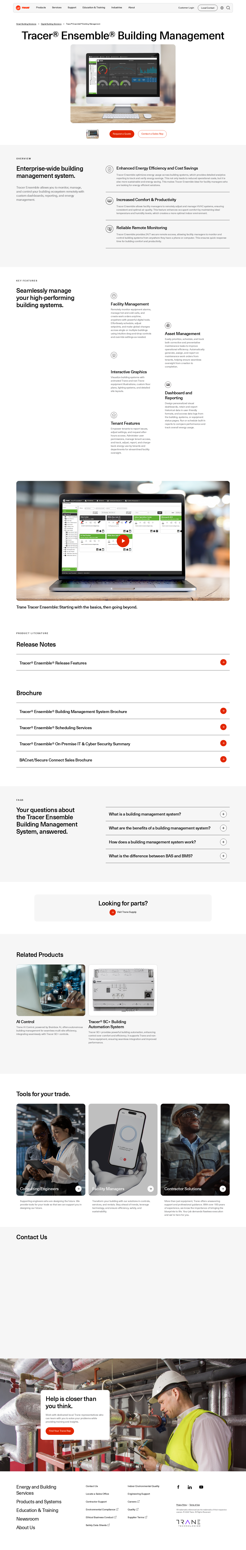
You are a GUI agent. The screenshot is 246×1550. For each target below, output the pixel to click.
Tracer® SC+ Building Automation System (107, 1024)
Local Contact (207, 7)
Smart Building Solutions (26, 24)
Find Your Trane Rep (60, 1430)
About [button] (131, 7)
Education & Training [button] (94, 7)
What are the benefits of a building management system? (168, 828)
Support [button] (72, 7)
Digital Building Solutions (51, 24)
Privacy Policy (181, 1505)
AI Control (25, 1021)
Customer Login (186, 7)
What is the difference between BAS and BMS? (168, 856)
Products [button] (41, 7)
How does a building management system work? (168, 842)
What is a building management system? (168, 814)
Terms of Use (194, 1505)
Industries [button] (116, 7)
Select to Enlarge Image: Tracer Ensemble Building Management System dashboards (92, 134)
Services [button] (57, 7)
